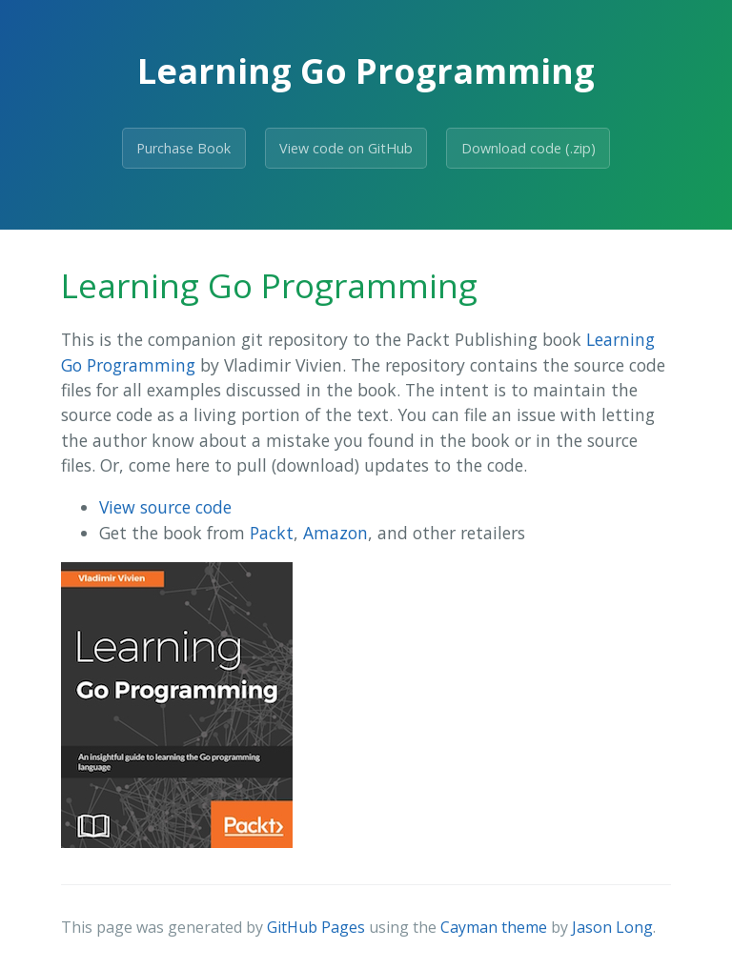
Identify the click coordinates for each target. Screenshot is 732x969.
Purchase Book (183, 148)
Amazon (335, 532)
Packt (272, 532)
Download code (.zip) (528, 148)
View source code (165, 506)
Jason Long (612, 927)
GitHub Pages (316, 927)
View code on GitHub (346, 148)
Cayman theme (493, 927)
